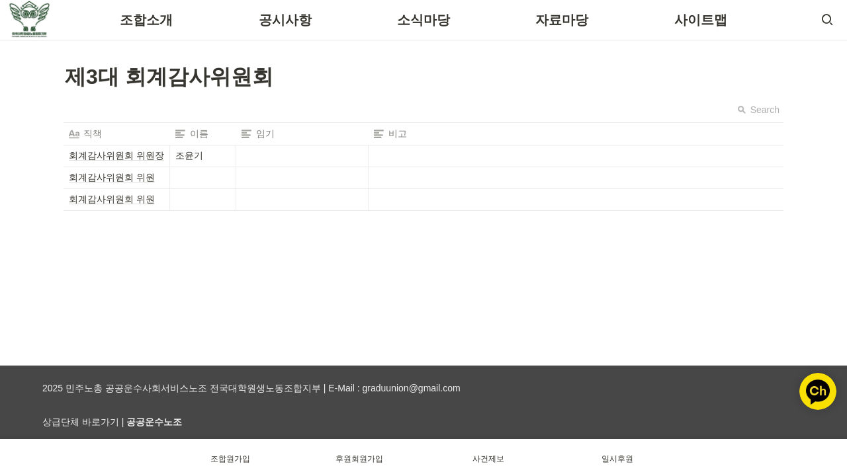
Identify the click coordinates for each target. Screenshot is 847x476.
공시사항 (285, 20)
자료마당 (561, 20)
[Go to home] (29, 20)
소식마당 (423, 20)
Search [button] (758, 109)
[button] (827, 20)
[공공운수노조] (154, 421)
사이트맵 (700, 20)
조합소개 (146, 20)
